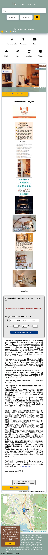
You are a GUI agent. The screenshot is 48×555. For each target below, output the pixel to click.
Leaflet (31, 531)
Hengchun (6, 71)
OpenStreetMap (41, 531)
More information (15, 94)
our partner (26, 466)
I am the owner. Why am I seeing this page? (23, 482)
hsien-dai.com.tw (24, 4)
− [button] (5, 501)
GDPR (10, 540)
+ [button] (5, 497)
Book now (15, 488)
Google (6, 531)
